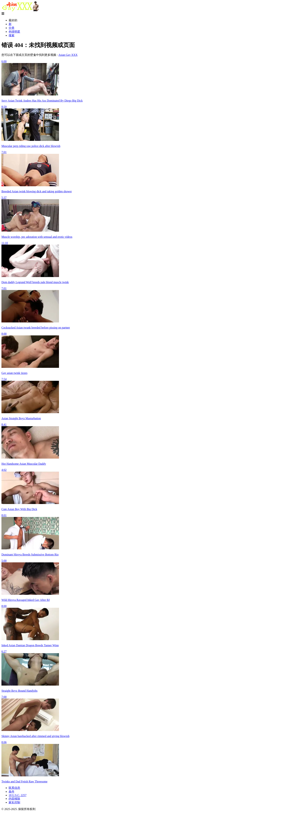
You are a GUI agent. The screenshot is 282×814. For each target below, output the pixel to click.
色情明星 (14, 31)
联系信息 (14, 787)
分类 (11, 27)
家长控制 (14, 802)
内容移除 (14, 798)
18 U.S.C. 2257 (17, 795)
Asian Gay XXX (68, 54)
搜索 (11, 35)
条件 (11, 791)
